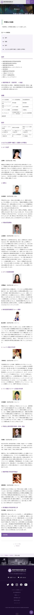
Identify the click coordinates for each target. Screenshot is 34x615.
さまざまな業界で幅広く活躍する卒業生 (15, 49)
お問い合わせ (23, 577)
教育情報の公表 (17, 597)
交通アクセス (13, 577)
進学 (6, 37)
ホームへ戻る (18, 543)
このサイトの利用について (17, 589)
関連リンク (17, 595)
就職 (6, 41)
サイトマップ (17, 602)
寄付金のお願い (17, 600)
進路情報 (5, 534)
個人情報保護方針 (17, 592)
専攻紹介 (18, 545)
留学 (6, 45)
